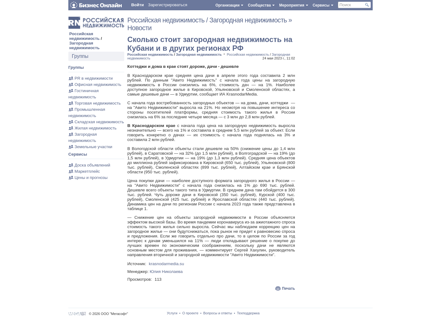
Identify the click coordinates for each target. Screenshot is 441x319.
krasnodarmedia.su (166, 263)
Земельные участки (93, 146)
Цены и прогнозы (91, 177)
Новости (139, 28)
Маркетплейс (87, 171)
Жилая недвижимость (95, 128)
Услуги (172, 313)
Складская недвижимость (99, 122)
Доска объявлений (92, 165)
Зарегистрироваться (167, 4)
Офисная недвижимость (98, 84)
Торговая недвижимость (98, 103)
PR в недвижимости (94, 78)
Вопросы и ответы (217, 313)
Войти (137, 4)
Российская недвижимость (84, 36)
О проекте (190, 313)
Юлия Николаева (166, 271)
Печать (288, 288)
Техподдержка (248, 313)
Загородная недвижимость (84, 45)
